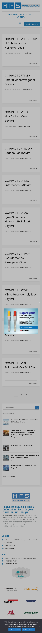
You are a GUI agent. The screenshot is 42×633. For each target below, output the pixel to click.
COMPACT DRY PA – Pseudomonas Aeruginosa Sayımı (17, 258)
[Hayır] (39, 626)
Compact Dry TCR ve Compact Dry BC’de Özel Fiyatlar (24, 421)
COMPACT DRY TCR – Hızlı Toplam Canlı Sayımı (18, 116)
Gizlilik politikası (28, 630)
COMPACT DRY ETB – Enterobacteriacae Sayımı (18, 331)
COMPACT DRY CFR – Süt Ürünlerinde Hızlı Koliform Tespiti (21, 43)
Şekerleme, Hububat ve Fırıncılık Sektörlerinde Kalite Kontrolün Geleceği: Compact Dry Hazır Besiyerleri (23, 433)
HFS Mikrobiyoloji (26, 53)
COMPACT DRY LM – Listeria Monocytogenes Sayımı (20, 80)
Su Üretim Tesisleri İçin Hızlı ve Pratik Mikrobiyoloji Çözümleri (25, 456)
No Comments (33, 63)
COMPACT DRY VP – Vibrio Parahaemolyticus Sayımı (21, 294)
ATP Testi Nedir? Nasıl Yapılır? (22, 445)
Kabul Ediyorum (15, 630)
